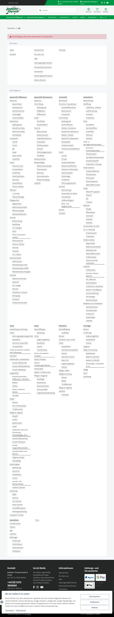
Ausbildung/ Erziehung (18, 329)
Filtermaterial (17, 241)
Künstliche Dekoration (69, 132)
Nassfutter (16, 340)
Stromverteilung (92, 293)
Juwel (14, 152)
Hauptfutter (66, 346)
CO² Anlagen (17, 228)
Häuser (64, 377)
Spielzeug (13, 491)
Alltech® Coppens (93, 192)
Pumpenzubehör (92, 161)
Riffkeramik (41, 114)
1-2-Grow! (15, 193)
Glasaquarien (17, 107)
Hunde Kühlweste (19, 370)
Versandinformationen (43, 67)
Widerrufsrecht (40, 80)
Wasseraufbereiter (19, 214)
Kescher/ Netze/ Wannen (92, 274)
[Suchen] (57, 10)
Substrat (89, 219)
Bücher (61, 210)
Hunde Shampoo (18, 442)
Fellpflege (40, 379)
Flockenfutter (17, 169)
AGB (35, 59)
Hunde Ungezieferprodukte (20, 446)
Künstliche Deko (18, 128)
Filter (14, 231)
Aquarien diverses (19, 279)
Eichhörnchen (15, 524)
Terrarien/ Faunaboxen (68, 104)
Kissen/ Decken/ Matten (18, 390)
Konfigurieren (94, 602)
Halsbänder (16, 475)
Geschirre (16, 471)
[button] (89, 10)
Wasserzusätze (89, 240)
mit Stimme (17, 501)
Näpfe (12, 399)
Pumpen (15, 251)
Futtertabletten (18, 176)
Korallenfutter (42, 125)
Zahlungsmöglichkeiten (43, 63)
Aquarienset (17, 104)
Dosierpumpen (42, 135)
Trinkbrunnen (17, 409)
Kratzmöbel (38, 369)
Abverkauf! (63, 101)
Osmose (15, 248)
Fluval (14, 145)
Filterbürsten (91, 175)
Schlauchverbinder (19, 303)
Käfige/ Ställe (64, 371)
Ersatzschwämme (92, 171)
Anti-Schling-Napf (19, 406)
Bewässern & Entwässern (93, 303)
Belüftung (16, 224)
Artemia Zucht (17, 166)
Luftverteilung (91, 111)
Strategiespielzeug (19, 512)
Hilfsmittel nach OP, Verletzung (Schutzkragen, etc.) (20, 432)
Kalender (13, 356)
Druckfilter (90, 125)
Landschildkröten (68, 163)
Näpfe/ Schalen (67, 135)
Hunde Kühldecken (19, 363)
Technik (13, 218)
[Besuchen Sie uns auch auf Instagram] (104, 3)
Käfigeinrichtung (65, 374)
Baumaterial (66, 111)
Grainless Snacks (67, 357)
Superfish (16, 159)
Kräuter (64, 367)
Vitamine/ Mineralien (69, 169)
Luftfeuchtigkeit (67, 200)
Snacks (39, 346)
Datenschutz (39, 50)
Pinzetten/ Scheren (19, 292)
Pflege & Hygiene (16, 413)
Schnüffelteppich (19, 508)
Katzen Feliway (40, 359)
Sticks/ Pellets (18, 187)
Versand (29, 614)
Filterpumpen (91, 154)
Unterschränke (18, 118)
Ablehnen (95, 608)
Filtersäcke (90, 178)
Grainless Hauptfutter (69, 350)
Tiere (37, 520)
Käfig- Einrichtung (90, 350)
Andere (15, 402)
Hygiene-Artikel (18, 457)
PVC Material (91, 279)
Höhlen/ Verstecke (68, 128)
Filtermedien (42, 169)
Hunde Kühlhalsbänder (21, 366)
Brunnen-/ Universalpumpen (93, 149)
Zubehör (13, 275)
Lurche (64, 156)
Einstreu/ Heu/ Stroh (67, 340)
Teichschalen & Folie (91, 226)
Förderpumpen (42, 145)
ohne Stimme (17, 505)
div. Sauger (16, 285)
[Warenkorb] (105, 10)
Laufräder (65, 333)
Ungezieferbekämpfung (46, 393)
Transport (65, 395)
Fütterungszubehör (68, 183)
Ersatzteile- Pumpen (94, 164)
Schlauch (15, 299)
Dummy (15, 498)
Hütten (15, 386)
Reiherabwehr (91, 283)
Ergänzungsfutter (43, 340)
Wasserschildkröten (69, 166)
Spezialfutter (17, 183)
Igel (11, 530)
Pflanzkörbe (90, 212)
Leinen (15, 478)
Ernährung (87, 333)
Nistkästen (16, 551)
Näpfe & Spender (92, 357)
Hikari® (89, 195)
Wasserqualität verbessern (92, 262)
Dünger (88, 209)
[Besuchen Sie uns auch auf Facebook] (101, 3)
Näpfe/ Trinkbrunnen (42, 372)
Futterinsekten (67, 173)
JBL (13, 149)
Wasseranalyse (15, 258)
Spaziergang (14, 464)
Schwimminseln (67, 145)
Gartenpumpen (92, 307)
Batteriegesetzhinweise (43, 76)
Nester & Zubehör (93, 360)
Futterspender (17, 548)
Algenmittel (16, 204)
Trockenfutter (17, 346)
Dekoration (14, 121)
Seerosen (89, 216)
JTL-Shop (98, 614)
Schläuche (90, 314)
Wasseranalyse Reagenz (21, 272)
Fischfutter (41, 121)
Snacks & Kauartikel (20, 343)
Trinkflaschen (66, 384)
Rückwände (16, 135)
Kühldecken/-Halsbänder (19, 359)
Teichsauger (90, 297)
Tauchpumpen (91, 310)
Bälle (14, 494)
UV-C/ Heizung (89, 230)
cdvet (14, 426)
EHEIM (14, 142)
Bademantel (17, 423)
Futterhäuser (17, 544)
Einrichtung (38, 104)
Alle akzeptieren (94, 596)
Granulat (15, 180)
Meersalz (40, 173)
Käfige (85, 370)
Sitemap (62, 50)
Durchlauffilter (91, 128)
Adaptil (15, 416)
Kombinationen (18, 111)
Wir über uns (39, 54)
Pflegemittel (14, 200)
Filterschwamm (92, 181)
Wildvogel (13, 537)
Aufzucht (15, 282)
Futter (12, 163)
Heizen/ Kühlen (18, 244)
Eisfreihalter (91, 270)
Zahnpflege (16, 461)
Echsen (64, 159)
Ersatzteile (14, 138)
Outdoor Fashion (18, 487)
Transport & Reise (17, 515)
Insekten (13, 534)
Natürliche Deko (18, 132)
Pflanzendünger (18, 197)
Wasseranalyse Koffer (20, 268)
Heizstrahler (66, 197)
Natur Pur (65, 360)
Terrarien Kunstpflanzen (70, 149)
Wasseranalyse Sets (19, 265)
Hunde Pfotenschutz (20, 438)
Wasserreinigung (43, 180)
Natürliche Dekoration (70, 138)
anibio (14, 420)
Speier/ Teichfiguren (94, 290)
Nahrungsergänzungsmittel (22, 336)
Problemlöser (91, 257)
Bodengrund (17, 125)
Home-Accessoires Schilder (41, 354)
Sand (85, 373)
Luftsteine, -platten (93, 107)
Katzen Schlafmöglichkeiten (42, 364)
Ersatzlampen (91, 233)
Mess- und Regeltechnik (66, 205)
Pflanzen (13, 190)
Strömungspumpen (44, 152)
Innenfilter (90, 132)
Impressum (38, 71)
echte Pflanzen (67, 125)
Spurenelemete (43, 176)
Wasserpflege (39, 163)
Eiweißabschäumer (44, 138)
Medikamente (91, 250)
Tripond (89, 202)
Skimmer (89, 135)
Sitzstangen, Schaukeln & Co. (95, 365)
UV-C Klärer (16, 254)
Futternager (65, 176)
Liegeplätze (14, 373)
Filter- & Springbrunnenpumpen (92, 143)
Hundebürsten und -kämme (20, 452)
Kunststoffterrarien (68, 107)
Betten (15, 383)
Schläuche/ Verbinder (94, 286)
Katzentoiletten (43, 386)
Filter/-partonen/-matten (19, 236)
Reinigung (16, 296)
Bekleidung (16, 468)
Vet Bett (15, 395)
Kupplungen (90, 317)
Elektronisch (17, 261)
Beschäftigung (39, 329)
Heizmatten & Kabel (69, 193)
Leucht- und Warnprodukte (17, 482)
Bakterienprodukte (19, 207)
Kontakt (13, 54)
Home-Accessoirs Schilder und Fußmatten (20, 351)
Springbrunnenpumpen (95, 157)
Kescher (15, 289)
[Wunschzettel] (97, 10)
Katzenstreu (41, 383)
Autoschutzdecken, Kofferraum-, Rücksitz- (20, 378)
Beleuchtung (17, 221)
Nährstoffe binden (93, 185)
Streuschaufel (42, 389)
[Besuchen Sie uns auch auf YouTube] (107, 3)
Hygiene (86, 346)
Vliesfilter (40, 156)
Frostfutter (16, 173)
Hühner (12, 527)
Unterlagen (16, 114)
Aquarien (13, 101)
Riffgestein (41, 111)
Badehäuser (90, 353)
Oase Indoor (17, 156)
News (12, 50)
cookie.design (89, 614)
